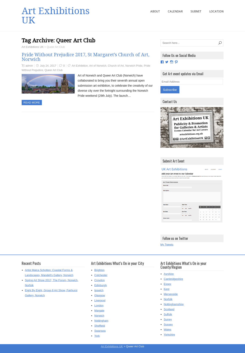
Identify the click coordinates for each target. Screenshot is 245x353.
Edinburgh (100, 285)
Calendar (175, 11)
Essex (167, 284)
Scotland (169, 309)
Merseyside (171, 294)
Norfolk (168, 299)
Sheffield (99, 325)
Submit (196, 11)
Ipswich (98, 290)
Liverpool (100, 300)
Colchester (100, 275)
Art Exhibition (80, 65)
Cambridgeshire (173, 279)
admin (29, 65)
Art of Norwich (97, 65)
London (98, 305)
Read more (32, 102)
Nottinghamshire (174, 304)
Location (216, 11)
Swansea (100, 330)
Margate (99, 310)
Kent (167, 289)
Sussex (168, 324)
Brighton (99, 270)
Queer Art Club (54, 70)
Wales (167, 329)
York (97, 335)
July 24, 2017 (48, 65)
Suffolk (168, 314)
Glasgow (99, 295)
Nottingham (101, 320)
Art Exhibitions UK (56, 15)
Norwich (99, 315)
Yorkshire (169, 334)
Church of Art (116, 65)
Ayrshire (169, 273)
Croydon (99, 280)
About (155, 11)
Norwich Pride (133, 65)
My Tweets (166, 244)
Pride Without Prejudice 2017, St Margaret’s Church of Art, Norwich (85, 57)
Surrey (168, 319)
